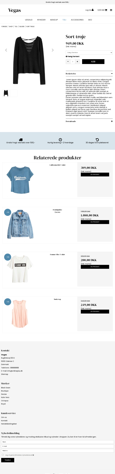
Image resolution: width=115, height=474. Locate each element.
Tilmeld (8, 460)
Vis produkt (94, 174)
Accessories (77, 20)
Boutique (4, 391)
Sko (90, 20)
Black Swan (5, 387)
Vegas (14, 10)
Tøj (64, 20)
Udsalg (28, 20)
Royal (3, 404)
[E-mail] (57, 446)
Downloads (71, 121)
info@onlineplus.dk (15, 371)
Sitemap (4, 374)
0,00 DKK (102, 10)
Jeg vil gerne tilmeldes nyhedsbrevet (25, 454)
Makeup (54, 20)
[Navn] (57, 442)
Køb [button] (93, 61)
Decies (4, 394)
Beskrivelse (71, 73)
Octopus (4, 400)
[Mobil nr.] (57, 450)
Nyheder (41, 20)
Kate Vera (5, 397)
